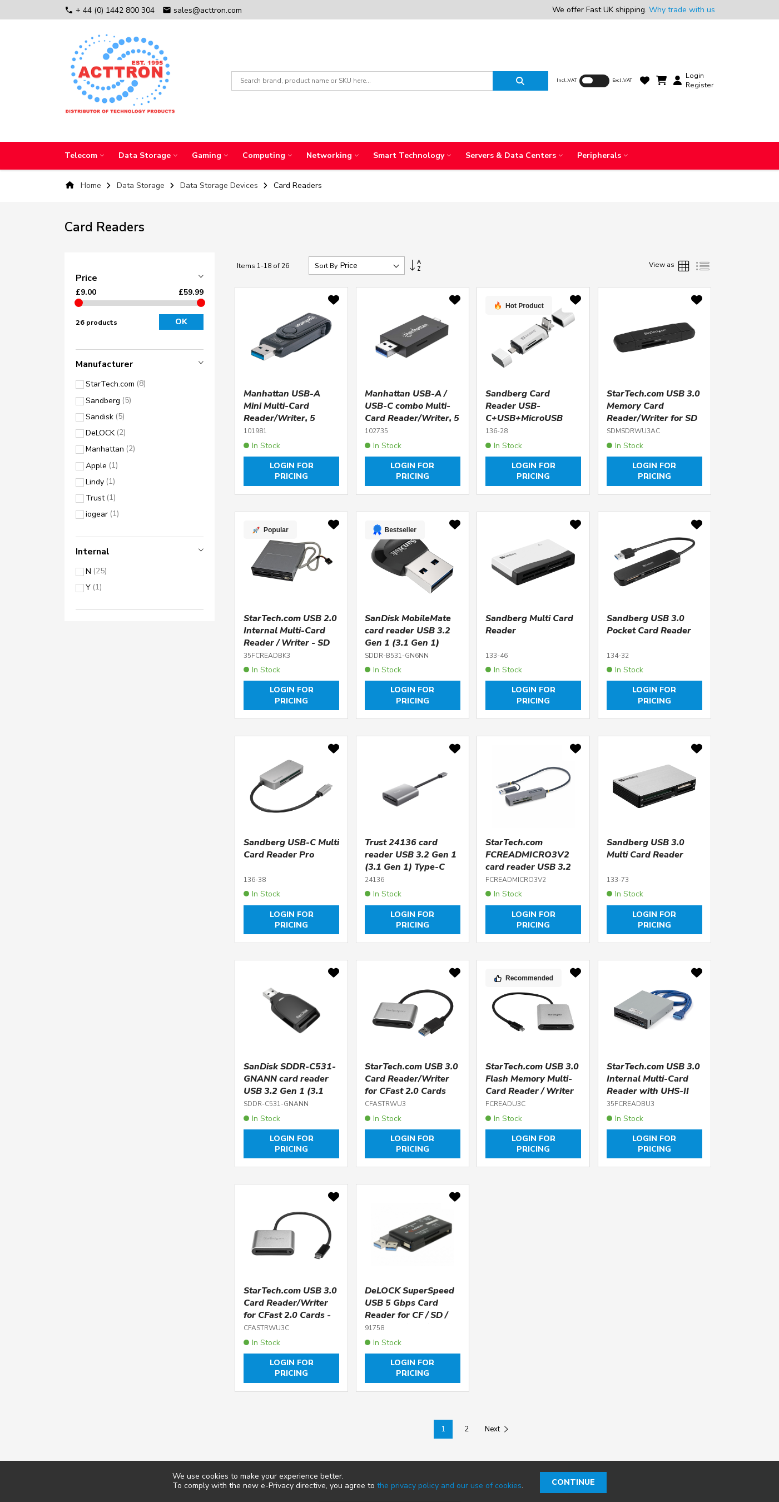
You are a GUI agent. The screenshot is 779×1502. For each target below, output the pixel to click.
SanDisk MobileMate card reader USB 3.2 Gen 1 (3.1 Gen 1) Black (408, 636)
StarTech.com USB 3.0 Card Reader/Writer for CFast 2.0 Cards (411, 1078)
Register (699, 85)
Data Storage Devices (220, 185)
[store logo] (120, 80)
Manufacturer (104, 364)
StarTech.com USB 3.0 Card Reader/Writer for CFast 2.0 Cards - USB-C (290, 1309)
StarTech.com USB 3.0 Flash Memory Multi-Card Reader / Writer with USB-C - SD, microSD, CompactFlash (532, 1097)
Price (86, 278)
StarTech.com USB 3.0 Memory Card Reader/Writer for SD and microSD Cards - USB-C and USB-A (653, 418)
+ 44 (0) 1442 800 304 (110, 10)
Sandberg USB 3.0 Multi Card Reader (645, 848)
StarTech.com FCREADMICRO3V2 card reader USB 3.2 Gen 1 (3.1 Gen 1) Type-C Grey (528, 867)
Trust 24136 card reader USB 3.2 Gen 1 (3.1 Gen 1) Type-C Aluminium (411, 860)
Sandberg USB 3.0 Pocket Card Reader (649, 624)
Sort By (326, 265)
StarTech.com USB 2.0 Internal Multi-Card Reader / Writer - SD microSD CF (290, 636)
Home (90, 185)
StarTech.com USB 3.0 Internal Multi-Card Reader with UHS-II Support (653, 1084)
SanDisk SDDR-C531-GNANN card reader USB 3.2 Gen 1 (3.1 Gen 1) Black (290, 1084)
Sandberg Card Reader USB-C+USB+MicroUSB (524, 406)
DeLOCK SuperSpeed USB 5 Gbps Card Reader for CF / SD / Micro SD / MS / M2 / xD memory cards (409, 1315)
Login (695, 75)
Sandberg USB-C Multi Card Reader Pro (291, 848)
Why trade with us (682, 9)
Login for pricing (292, 471)
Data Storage (142, 185)
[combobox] (362, 81)
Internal (93, 552)
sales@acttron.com (202, 10)
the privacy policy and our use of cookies (449, 1485)
